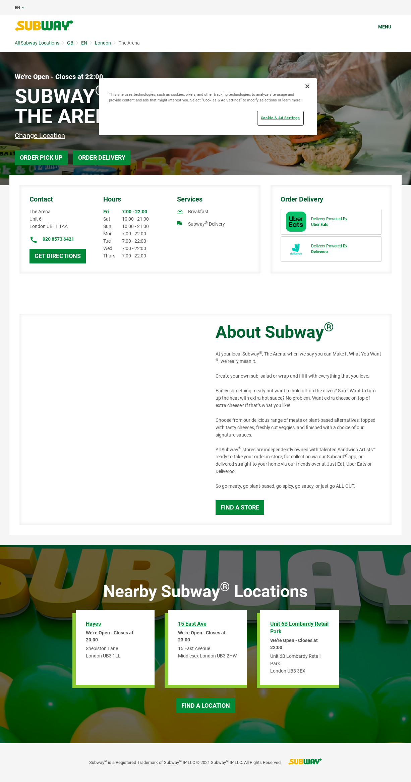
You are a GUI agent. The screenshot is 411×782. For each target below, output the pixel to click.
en (17, 7)
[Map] (109, 419)
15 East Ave (192, 624)
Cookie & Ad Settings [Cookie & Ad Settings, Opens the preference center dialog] (280, 117)
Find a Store (240, 507)
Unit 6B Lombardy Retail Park (299, 628)
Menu (384, 26)
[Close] (307, 86)
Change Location (40, 136)
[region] (208, 106)
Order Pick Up (41, 157)
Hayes (93, 624)
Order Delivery (101, 157)
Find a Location (205, 705)
